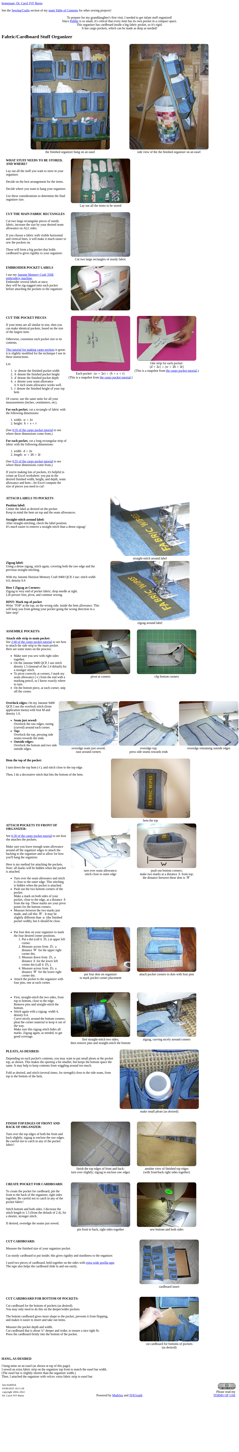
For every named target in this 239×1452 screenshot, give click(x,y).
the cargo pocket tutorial (115, 377)
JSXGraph (135, 1395)
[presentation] (15, 371)
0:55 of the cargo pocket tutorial (32, 461)
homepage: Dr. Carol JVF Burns (22, 3)
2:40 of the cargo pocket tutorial (31, 642)
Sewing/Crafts (21, 10)
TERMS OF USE (224, 1395)
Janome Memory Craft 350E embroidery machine (30, 276)
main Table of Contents (63, 10)
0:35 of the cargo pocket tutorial (32, 430)
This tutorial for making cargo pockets (30, 349)
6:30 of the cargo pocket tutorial (31, 836)
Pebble (74, 21)
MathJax (117, 1395)
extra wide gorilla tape (100, 1262)
